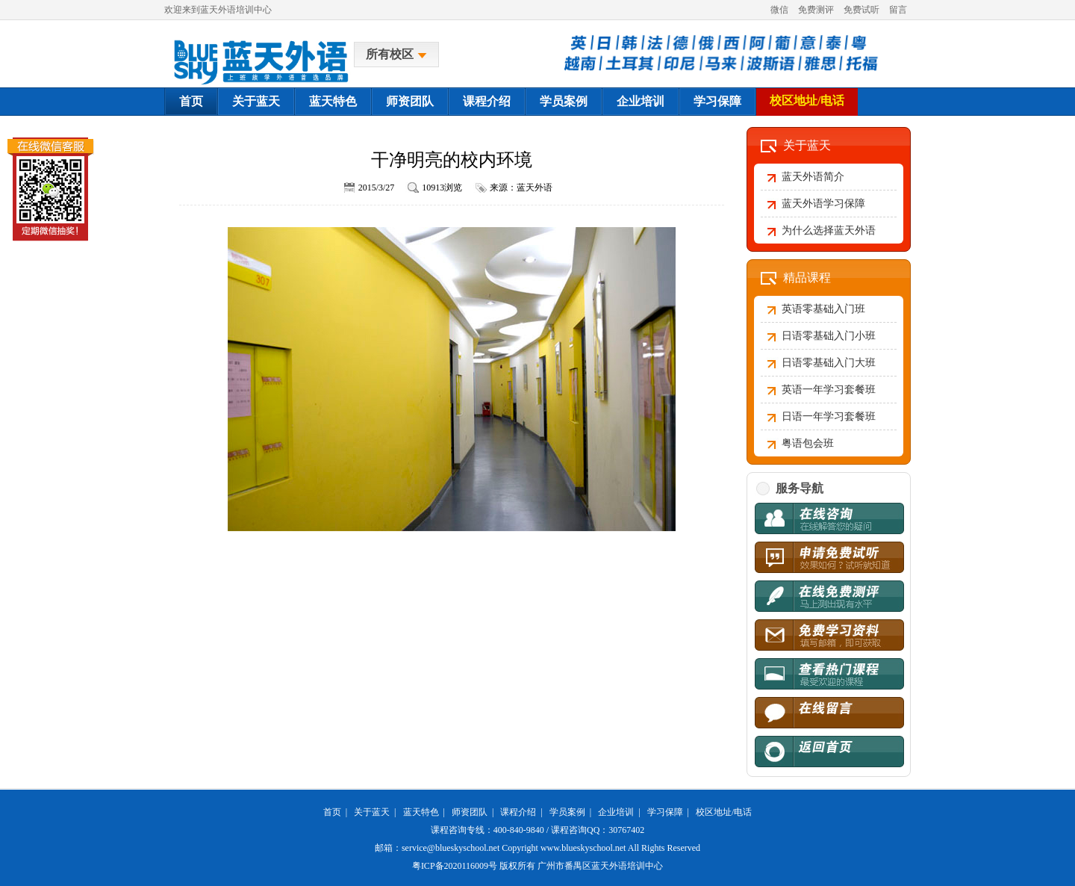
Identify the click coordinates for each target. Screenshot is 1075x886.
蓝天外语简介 (813, 176)
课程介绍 (487, 101)
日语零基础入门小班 (829, 335)
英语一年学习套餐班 (829, 389)
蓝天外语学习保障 (823, 203)
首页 (191, 101)
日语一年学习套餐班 (829, 416)
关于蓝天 (256, 101)
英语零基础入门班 (823, 309)
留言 (898, 9)
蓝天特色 (333, 101)
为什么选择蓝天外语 (829, 230)
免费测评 (816, 9)
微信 (779, 9)
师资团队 (410, 101)
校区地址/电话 (807, 100)
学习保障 (717, 101)
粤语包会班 (808, 443)
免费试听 (861, 9)
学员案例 (564, 101)
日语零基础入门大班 (829, 362)
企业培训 (640, 101)
